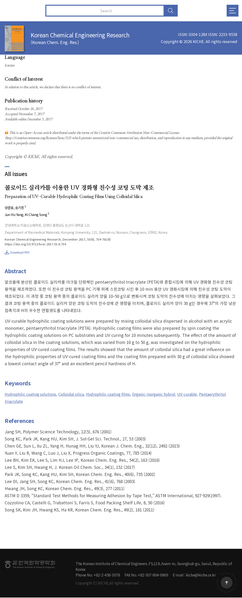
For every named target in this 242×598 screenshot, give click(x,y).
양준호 (9, 207)
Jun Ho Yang (14, 214)
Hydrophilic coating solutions (33, 394)
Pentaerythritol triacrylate (30, 402)
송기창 (22, 207)
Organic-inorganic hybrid (169, 394)
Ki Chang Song (39, 214)
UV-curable (206, 394)
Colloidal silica (78, 394)
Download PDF (17, 253)
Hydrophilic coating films (118, 394)
